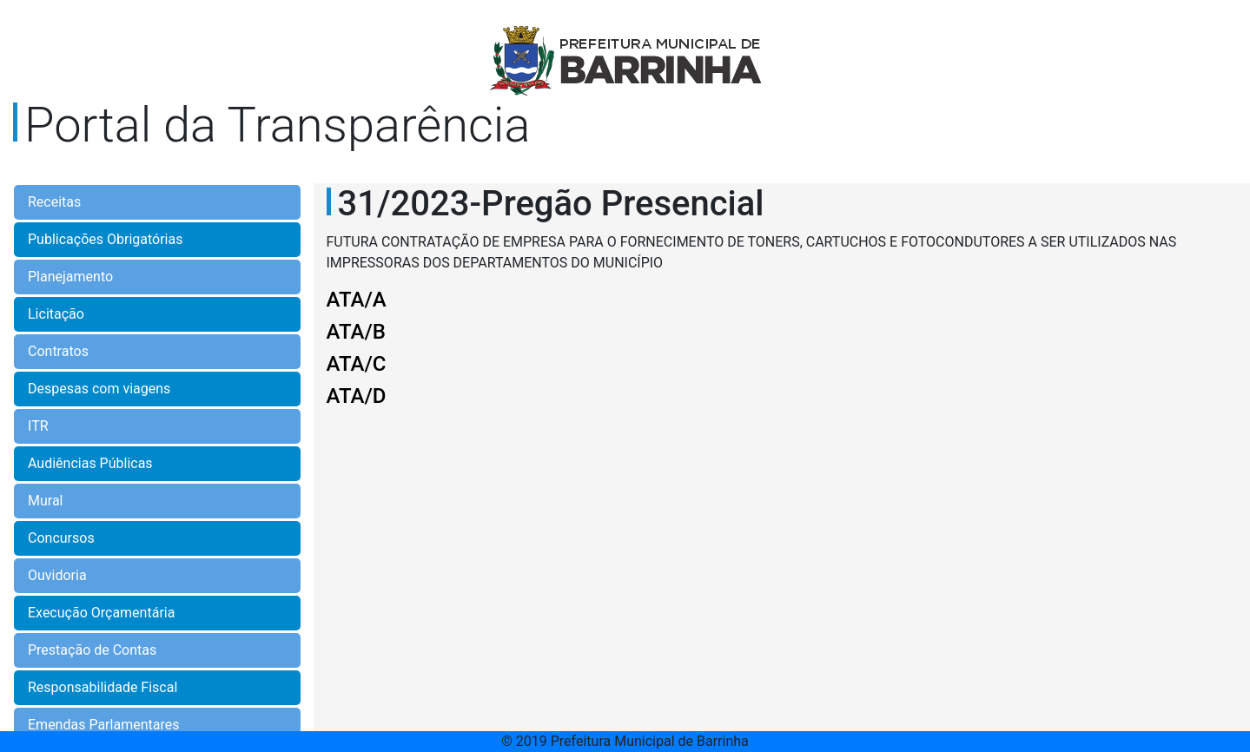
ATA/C (357, 364)
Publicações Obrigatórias (105, 239)
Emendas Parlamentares (103, 724)
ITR (38, 426)
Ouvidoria (57, 575)
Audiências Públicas (90, 463)
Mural (45, 500)
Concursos (61, 538)
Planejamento (70, 276)
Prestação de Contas (92, 650)
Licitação (56, 314)
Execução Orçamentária (101, 612)
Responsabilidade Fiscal (102, 687)
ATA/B (356, 332)
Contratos (58, 351)
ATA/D (357, 396)
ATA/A (357, 299)
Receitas (54, 202)
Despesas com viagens (99, 388)
